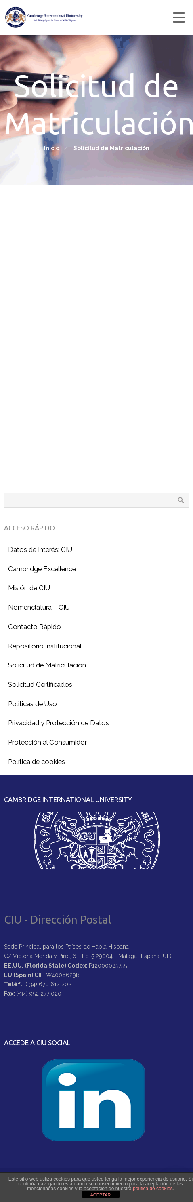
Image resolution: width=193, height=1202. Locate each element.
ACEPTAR (100, 1194)
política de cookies (153, 1188)
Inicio (51, 148)
